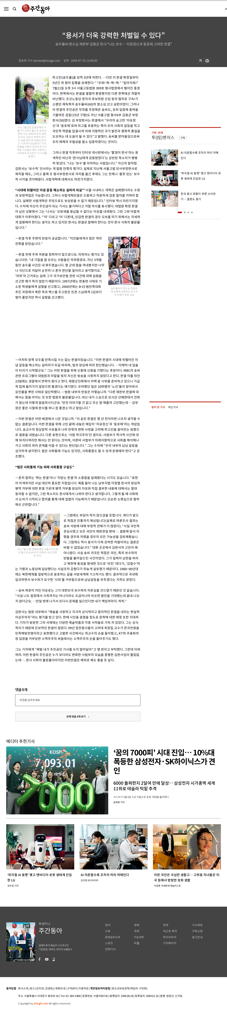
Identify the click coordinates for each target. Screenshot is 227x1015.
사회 (107, 931)
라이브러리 (169, 937)
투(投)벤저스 (163, 137)
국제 (136, 931)
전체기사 (110, 949)
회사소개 (23, 988)
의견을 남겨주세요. (30, 700)
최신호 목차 (170, 931)
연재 (165, 925)
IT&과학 (139, 937)
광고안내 (197, 937)
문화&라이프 (112, 937)
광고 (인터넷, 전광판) (42, 988)
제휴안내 (60, 988)
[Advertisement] (69, 328)
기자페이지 (169, 943)
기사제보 (197, 925)
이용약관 (84, 988)
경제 (136, 925)
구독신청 (197, 931)
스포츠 (109, 943)
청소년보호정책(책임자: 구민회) (129, 988)
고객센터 (72, 988)
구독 (182, 137)
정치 (107, 925)
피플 (136, 943)
